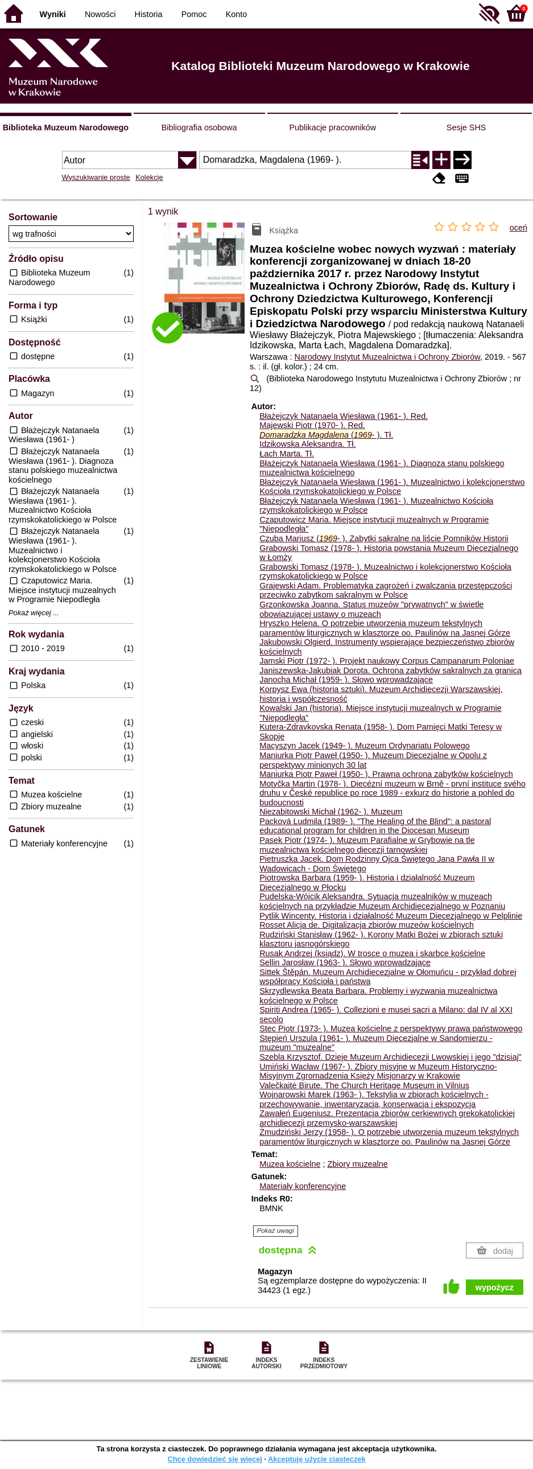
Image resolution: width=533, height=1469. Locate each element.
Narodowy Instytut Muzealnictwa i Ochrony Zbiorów (387, 356)
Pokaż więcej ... (34, 613)
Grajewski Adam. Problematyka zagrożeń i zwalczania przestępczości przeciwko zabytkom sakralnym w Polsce (385, 590)
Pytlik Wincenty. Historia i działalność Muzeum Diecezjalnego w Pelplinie (390, 915)
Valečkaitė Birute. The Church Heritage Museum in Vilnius (364, 1085)
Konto (236, 14)
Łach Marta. (286, 453)
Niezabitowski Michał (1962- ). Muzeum (330, 811)
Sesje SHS (466, 127)
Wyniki (53, 14)
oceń (518, 227)
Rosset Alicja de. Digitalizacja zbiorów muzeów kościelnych (366, 924)
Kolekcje (149, 177)
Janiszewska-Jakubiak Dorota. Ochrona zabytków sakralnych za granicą (390, 670)
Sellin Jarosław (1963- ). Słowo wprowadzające (345, 962)
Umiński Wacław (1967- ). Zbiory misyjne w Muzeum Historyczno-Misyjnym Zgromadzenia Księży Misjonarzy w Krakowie (378, 1071)
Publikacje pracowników (332, 127)
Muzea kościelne (289, 1163)
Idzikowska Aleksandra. (307, 443)
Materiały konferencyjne (302, 1186)
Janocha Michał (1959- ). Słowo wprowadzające (346, 679)
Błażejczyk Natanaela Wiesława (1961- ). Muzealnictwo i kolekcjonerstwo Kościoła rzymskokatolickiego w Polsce (391, 487)
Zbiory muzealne (357, 1163)
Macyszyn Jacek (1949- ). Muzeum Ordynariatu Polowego (364, 745)
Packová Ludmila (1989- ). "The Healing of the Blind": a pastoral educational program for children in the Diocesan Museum (375, 826)
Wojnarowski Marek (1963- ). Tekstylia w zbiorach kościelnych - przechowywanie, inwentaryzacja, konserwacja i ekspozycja (374, 1099)
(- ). (326, 434)
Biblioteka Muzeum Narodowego (66, 127)
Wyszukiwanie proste (96, 177)
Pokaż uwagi (275, 1230)
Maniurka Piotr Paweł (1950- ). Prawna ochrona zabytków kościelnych (386, 774)
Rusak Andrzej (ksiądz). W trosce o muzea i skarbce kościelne (372, 953)
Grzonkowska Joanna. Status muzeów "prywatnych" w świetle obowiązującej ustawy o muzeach (371, 609)
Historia (149, 14)
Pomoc (194, 14)
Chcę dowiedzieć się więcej (214, 1459)
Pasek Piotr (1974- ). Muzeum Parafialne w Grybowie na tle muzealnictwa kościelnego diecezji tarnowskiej (366, 845)
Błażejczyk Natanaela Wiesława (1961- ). (343, 416)
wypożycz (495, 1287)
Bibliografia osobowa (199, 127)
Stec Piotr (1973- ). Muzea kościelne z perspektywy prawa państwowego (390, 1028)
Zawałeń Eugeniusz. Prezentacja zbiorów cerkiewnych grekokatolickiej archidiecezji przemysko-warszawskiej (387, 1118)
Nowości (100, 14)
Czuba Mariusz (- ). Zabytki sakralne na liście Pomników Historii (383, 538)
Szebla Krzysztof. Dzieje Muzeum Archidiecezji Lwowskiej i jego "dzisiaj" (390, 1056)
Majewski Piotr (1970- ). (312, 425)
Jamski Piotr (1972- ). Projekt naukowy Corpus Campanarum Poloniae (386, 660)
